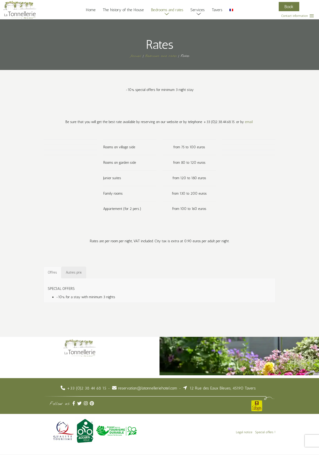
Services (198, 9)
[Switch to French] (232, 9)
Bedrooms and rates (167, 9)
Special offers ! (265, 432)
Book (289, 6)
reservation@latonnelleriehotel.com (147, 388)
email (251, 122)
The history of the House (123, 9)
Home (90, 9)
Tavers (217, 9)
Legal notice (244, 432)
